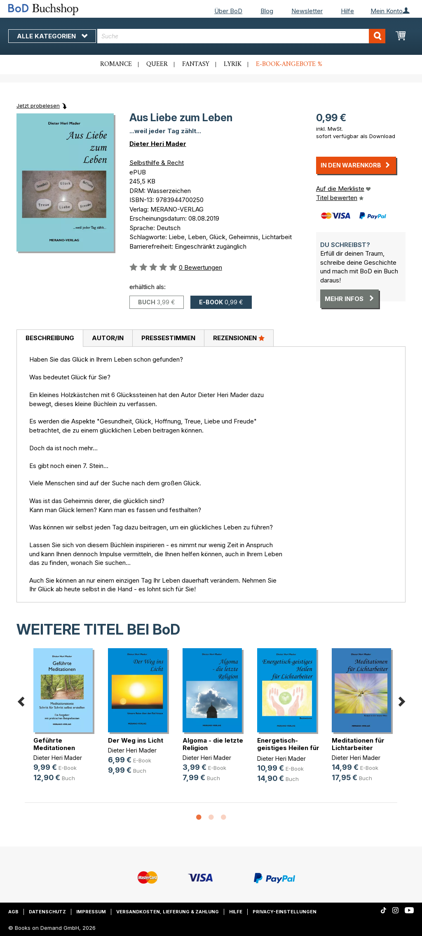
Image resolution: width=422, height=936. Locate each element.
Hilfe (347, 11)
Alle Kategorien (52, 36)
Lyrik (232, 64)
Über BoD (228, 11)
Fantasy (195, 64)
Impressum (91, 912)
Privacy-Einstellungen (284, 912)
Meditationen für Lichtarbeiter (358, 744)
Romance (116, 64)
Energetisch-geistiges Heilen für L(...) (288, 747)
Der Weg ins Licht (135, 740)
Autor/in (108, 338)
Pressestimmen (168, 338)
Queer (157, 64)
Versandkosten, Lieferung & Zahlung (167, 912)
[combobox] (241, 36)
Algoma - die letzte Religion (213, 744)
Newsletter (307, 11)
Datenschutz (47, 912)
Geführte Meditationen (54, 744)
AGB (13, 912)
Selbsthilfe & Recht (156, 163)
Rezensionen (239, 337)
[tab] (49, 338)
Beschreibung (50, 338)
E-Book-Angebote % (289, 64)
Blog (266, 11)
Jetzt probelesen (38, 105)
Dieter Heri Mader (157, 144)
